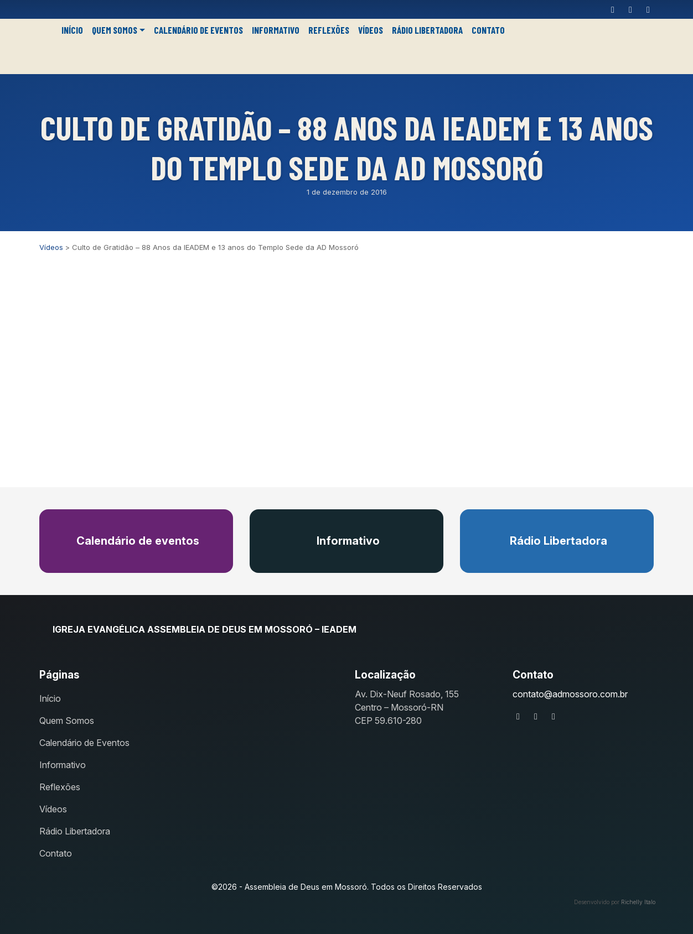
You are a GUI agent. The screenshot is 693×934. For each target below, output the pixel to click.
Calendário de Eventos (198, 29)
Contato (488, 29)
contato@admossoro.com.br (570, 694)
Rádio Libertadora (427, 29)
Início (72, 29)
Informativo (275, 29)
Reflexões (328, 29)
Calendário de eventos (136, 540)
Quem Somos (114, 29)
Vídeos (370, 29)
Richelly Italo (638, 902)
